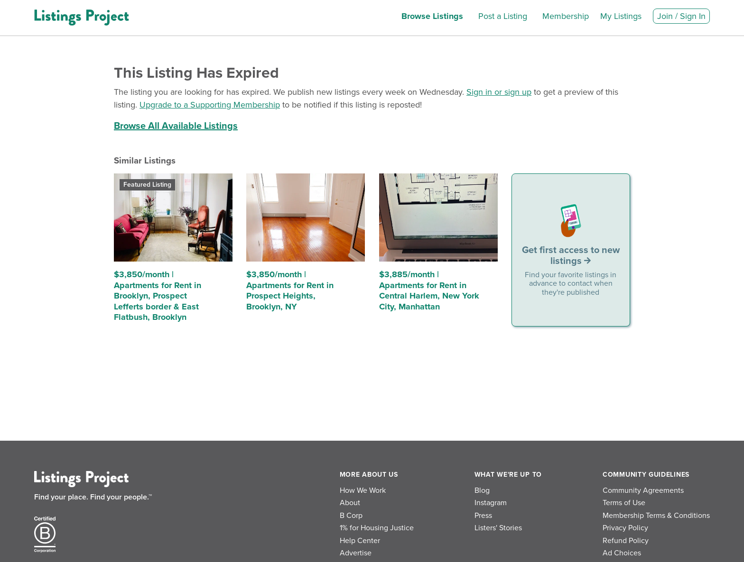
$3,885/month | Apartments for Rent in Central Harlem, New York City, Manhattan (429, 290)
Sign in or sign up (498, 92)
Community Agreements (643, 490)
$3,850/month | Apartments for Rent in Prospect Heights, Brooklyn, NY (290, 290)
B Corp (351, 515)
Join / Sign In (681, 16)
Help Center (360, 540)
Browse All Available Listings (176, 126)
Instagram (490, 503)
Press (483, 515)
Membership (565, 16)
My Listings (621, 16)
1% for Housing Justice (377, 528)
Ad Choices (622, 553)
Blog (482, 490)
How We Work (363, 490)
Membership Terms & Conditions (656, 515)
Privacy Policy (625, 528)
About (350, 503)
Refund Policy (626, 540)
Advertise (356, 553)
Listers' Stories (498, 528)
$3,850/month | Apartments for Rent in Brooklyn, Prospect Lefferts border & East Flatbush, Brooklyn (157, 295)
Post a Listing (502, 16)
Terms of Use (624, 503)
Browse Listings (432, 16)
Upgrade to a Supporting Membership (210, 105)
